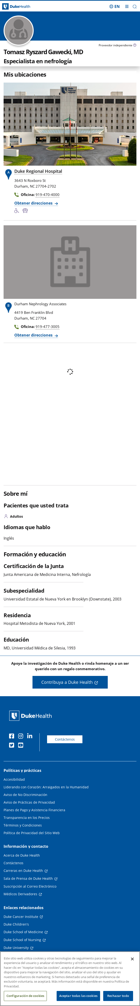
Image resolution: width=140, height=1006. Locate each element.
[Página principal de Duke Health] (17, 6)
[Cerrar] (132, 959)
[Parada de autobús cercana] (26, 211)
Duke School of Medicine (23, 932)
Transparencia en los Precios (27, 817)
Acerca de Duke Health (22, 855)
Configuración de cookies (25, 996)
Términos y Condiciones (23, 825)
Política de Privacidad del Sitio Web (32, 833)
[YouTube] (21, 745)
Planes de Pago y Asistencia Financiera (34, 810)
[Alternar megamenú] (127, 6)
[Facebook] (12, 736)
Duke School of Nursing (22, 940)
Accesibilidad (14, 779)
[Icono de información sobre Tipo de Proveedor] (134, 46)
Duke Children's (16, 924)
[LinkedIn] (30, 736)
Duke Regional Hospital (38, 171)
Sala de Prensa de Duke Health (28, 878)
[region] (70, 978)
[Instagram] (21, 736)
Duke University (16, 947)
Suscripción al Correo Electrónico (30, 886)
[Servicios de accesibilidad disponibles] (18, 211)
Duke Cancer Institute (21, 916)
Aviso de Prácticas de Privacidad (29, 802)
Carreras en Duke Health (23, 870)
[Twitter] (12, 745)
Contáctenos (65, 739)
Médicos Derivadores (20, 894)
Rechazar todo (118, 996)
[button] (134, 6)
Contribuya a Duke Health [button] (67, 682)
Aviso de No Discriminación (25, 794)
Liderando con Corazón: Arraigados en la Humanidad (46, 787)
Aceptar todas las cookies (78, 996)
